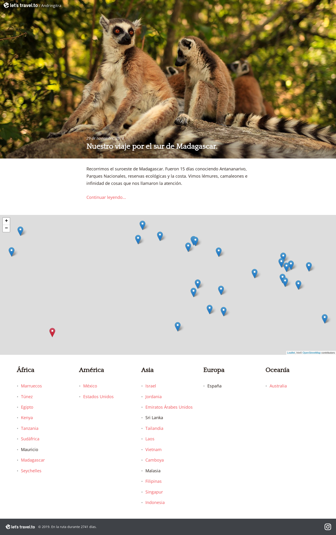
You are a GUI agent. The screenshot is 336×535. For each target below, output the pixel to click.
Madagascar (33, 460)
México (90, 386)
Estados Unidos (98, 396)
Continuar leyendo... (106, 197)
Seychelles (31, 470)
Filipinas (153, 481)
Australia (278, 386)
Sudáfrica (30, 439)
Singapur (154, 492)
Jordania (153, 396)
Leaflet (291, 352)
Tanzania (29, 428)
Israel (150, 386)
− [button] (6, 228)
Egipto (27, 407)
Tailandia (154, 428)
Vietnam (153, 449)
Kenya (27, 417)
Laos (149, 439)
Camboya (154, 460)
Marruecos (31, 386)
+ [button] (6, 221)
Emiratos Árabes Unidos (169, 407)
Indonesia (155, 502)
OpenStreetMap (312, 352)
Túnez (27, 396)
